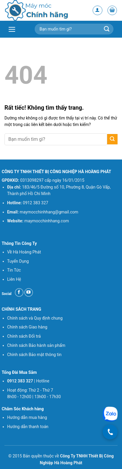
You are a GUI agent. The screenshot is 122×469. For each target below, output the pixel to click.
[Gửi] (112, 139)
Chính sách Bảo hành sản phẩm (36, 345)
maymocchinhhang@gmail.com (49, 212)
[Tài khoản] (97, 10)
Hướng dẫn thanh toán (28, 426)
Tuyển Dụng (18, 261)
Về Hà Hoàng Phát (24, 252)
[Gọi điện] (110, 432)
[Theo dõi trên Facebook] (19, 292)
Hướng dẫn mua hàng (27, 417)
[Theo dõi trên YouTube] (28, 292)
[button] (112, 10)
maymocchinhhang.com (46, 220)
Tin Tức (14, 270)
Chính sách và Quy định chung (35, 318)
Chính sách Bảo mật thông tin (34, 354)
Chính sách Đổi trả (24, 336)
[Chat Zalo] (110, 414)
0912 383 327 (35, 202)
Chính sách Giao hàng (27, 327)
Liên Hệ (14, 279)
